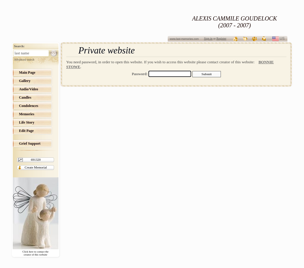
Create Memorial (36, 167)
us (284, 38)
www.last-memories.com (184, 38)
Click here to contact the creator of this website (36, 253)
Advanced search (24, 59)
